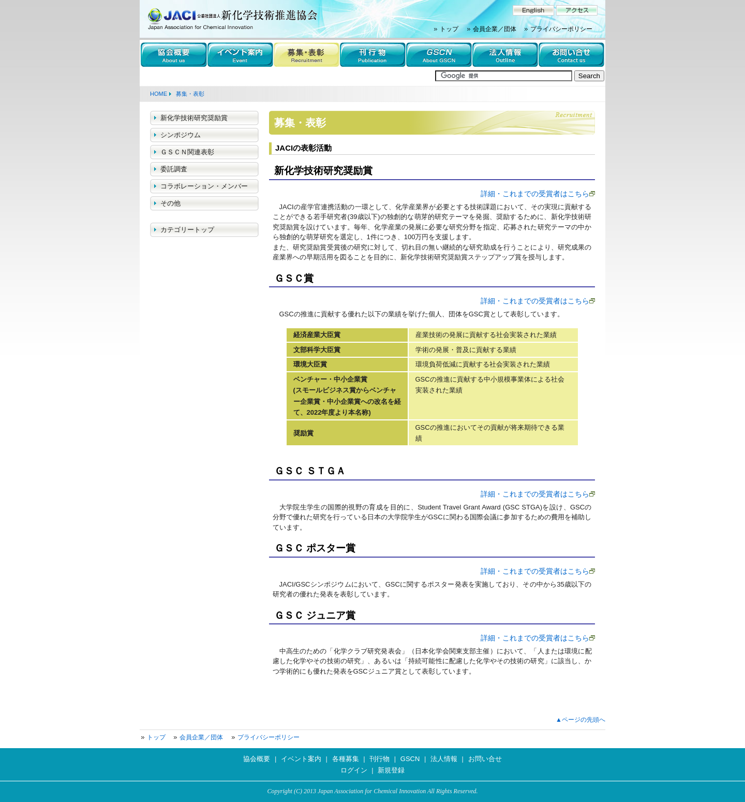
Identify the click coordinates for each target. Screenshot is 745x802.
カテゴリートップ (187, 230)
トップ (449, 29)
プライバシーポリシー (561, 29)
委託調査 (173, 169)
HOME (158, 94)
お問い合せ (485, 759)
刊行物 (379, 759)
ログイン (353, 770)
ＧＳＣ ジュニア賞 (314, 615)
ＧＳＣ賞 (294, 278)
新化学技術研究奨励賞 (194, 118)
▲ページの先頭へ (580, 719)
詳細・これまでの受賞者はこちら (535, 193)
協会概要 (256, 759)
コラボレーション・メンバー (204, 186)
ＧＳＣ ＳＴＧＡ (310, 470)
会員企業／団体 (494, 29)
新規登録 (391, 770)
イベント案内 (301, 759)
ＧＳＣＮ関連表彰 (187, 152)
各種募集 (345, 759)
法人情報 (443, 759)
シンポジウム (180, 135)
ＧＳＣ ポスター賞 (314, 548)
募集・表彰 (190, 94)
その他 (170, 203)
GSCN (410, 759)
